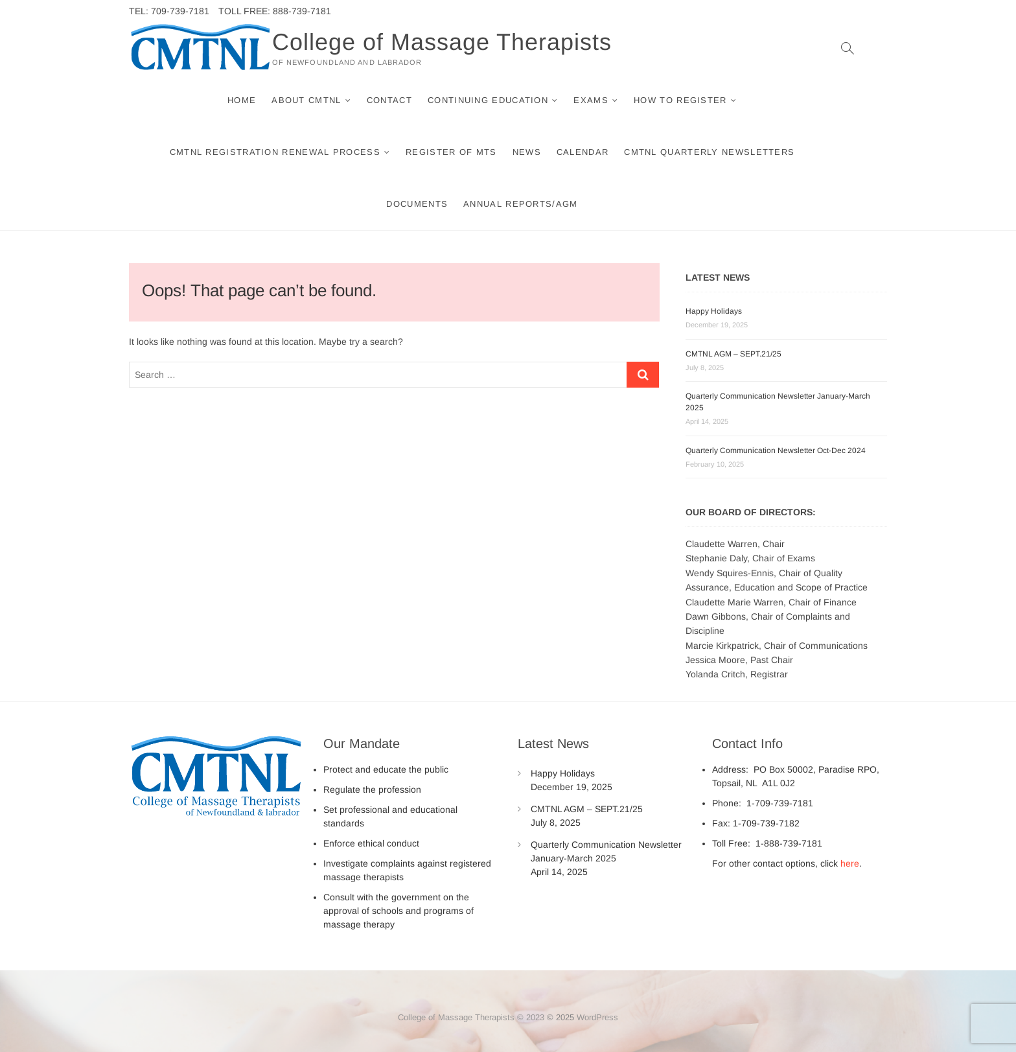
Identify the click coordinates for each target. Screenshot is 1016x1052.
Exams (590, 100)
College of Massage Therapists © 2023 (471, 1017)
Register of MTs (451, 152)
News (527, 152)
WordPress (597, 1017)
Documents (417, 204)
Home (241, 100)
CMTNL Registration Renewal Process (275, 152)
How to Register (680, 100)
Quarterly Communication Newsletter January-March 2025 (606, 851)
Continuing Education (488, 100)
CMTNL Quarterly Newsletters (709, 152)
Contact (389, 100)
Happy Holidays (714, 311)
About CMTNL (306, 100)
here (849, 863)
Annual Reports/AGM (520, 204)
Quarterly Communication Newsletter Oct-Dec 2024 (776, 450)
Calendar (582, 152)
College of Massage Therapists (442, 42)
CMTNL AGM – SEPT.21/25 (733, 353)
